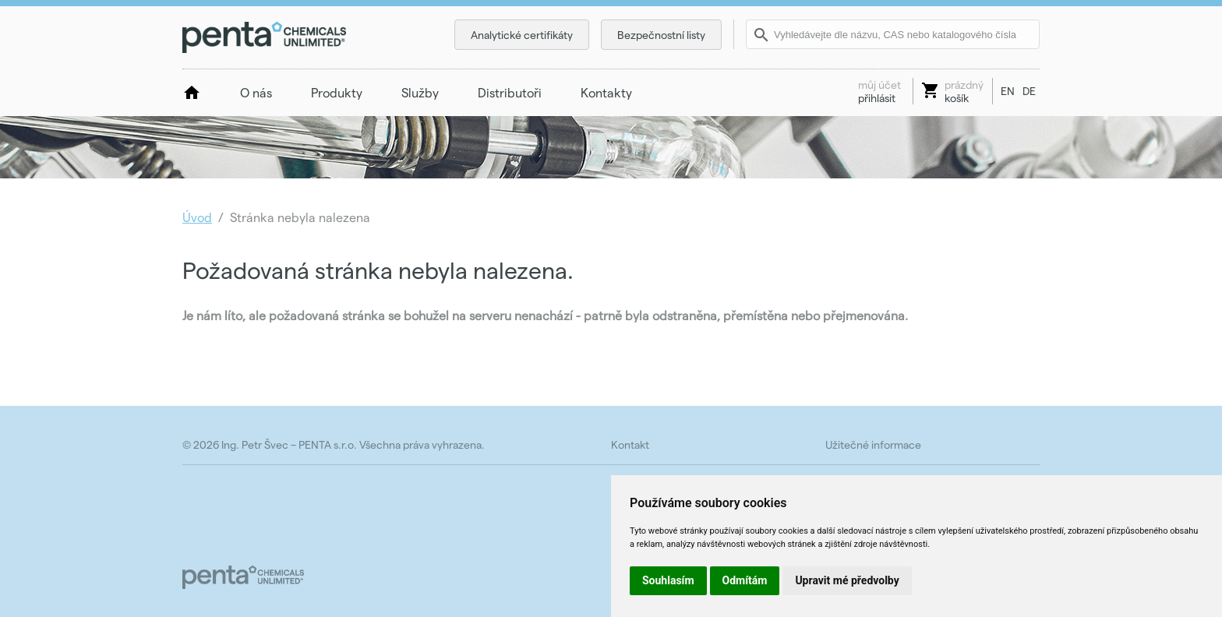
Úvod (197, 217)
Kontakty (606, 92)
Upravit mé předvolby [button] (847, 580)
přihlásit (879, 91)
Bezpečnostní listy (661, 34)
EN (1008, 90)
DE (1029, 90)
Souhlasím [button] (668, 580)
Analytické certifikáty (522, 34)
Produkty (336, 92)
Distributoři (510, 92)
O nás (256, 92)
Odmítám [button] (745, 580)
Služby (420, 92)
